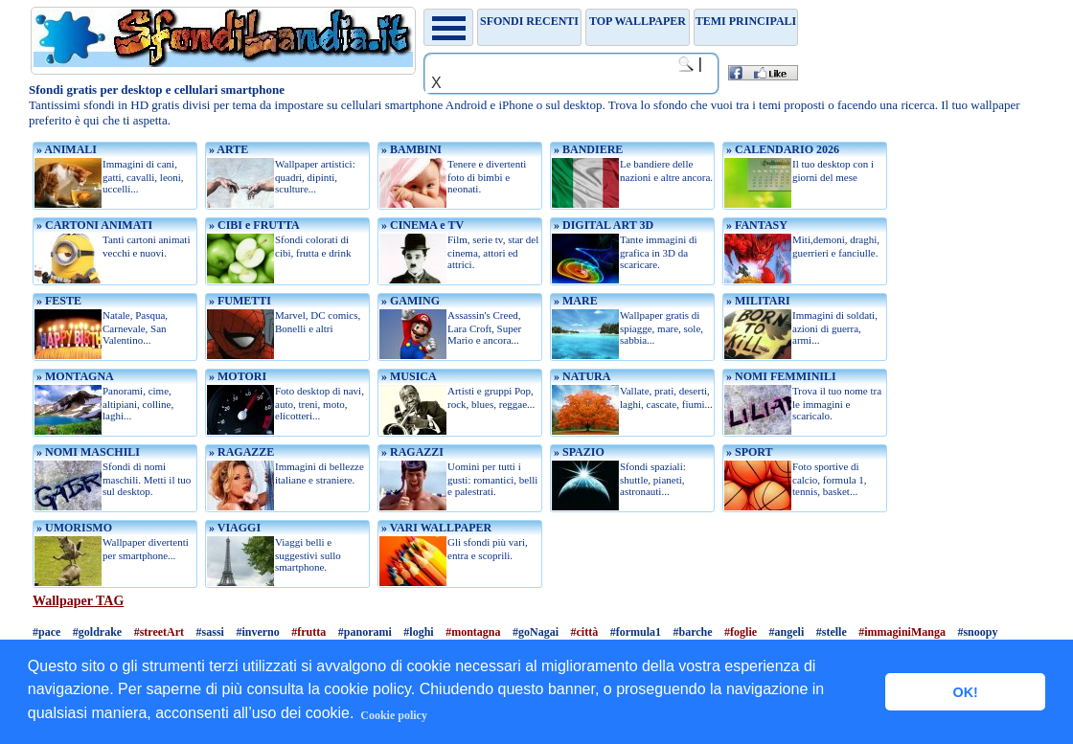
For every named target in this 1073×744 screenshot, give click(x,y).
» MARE (574, 300)
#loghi (418, 632)
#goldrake (97, 632)
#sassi (210, 632)
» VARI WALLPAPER (434, 527)
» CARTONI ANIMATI (93, 225)
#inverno (257, 632)
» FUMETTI (238, 300)
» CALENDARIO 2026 (781, 149)
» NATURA (580, 376)
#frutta (308, 632)
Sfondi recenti (529, 21)
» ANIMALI (65, 149)
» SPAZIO (578, 452)
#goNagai (536, 632)
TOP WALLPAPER (637, 21)
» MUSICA (407, 376)
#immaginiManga (902, 632)
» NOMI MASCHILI (87, 452)
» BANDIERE (587, 149)
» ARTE (227, 149)
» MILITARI (756, 300)
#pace (46, 632)
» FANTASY (755, 225)
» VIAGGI (233, 527)
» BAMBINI (410, 149)
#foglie (740, 632)
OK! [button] (964, 692)
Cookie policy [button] (393, 715)
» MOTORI (236, 376)
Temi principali (746, 21)
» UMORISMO (73, 527)
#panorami (365, 632)
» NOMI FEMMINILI (779, 376)
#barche (692, 632)
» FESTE (57, 300)
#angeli (787, 632)
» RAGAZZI (411, 452)
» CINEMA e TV (421, 225)
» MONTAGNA (74, 376)
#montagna (472, 632)
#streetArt (159, 632)
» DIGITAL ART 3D (602, 225)
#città (584, 632)
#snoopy (977, 632)
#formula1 (635, 632)
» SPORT (748, 452)
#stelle (831, 632)
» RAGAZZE (240, 452)
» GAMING (409, 300)
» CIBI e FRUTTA (253, 225)
